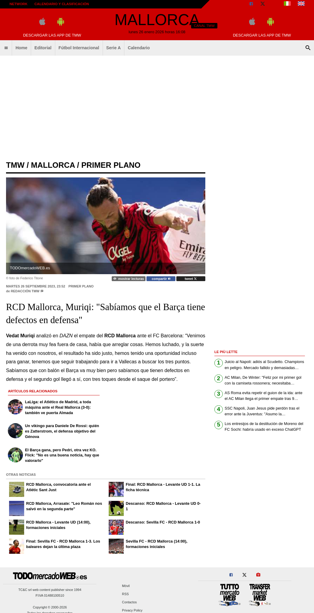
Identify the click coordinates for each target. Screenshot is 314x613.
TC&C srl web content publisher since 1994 (50, 590)
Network (19, 4)
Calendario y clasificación (61, 4)
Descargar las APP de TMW (52, 35)
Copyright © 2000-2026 (50, 607)
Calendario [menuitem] (139, 47)
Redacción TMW (25, 291)
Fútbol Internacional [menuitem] (79, 47)
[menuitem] (6, 48)
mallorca (53, 165)
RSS (125, 594)
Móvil (126, 586)
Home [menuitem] (21, 47)
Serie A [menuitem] (113, 47)
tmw (15, 165)
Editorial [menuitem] (42, 47)
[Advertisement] (157, 105)
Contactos (129, 602)
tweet (191, 279)
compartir (161, 279)
